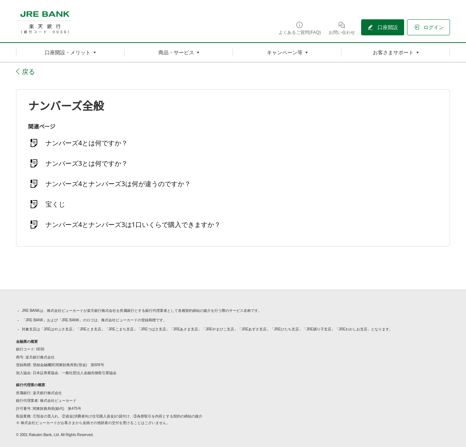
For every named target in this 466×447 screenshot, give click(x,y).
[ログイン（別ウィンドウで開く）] (428, 27)
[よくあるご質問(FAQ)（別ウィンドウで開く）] (299, 27)
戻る (28, 71)
